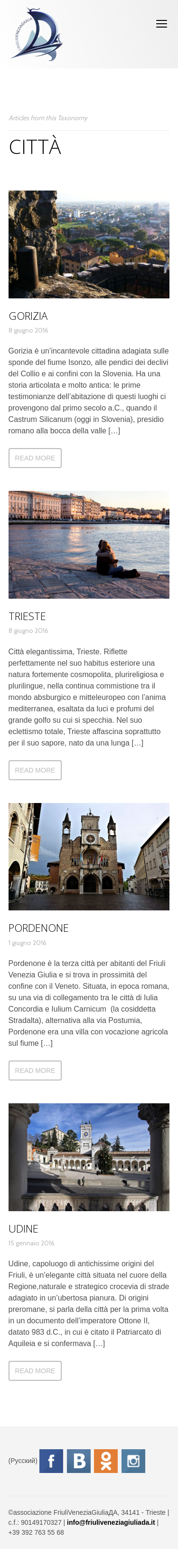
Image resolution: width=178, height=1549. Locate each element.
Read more (35, 458)
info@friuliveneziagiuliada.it (111, 1522)
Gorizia (28, 315)
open (161, 23)
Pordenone (39, 927)
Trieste (27, 616)
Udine (23, 1228)
